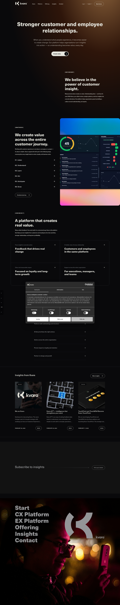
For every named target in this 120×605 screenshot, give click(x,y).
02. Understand (35, 165)
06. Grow (35, 187)
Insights (54, 4)
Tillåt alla (82, 319)
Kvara (33, 4)
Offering (47, 4)
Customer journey (21, 195)
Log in (83, 4)
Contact (61, 4)
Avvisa (38, 319)
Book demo (99, 4)
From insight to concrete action (35, 245)
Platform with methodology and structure (60, 324)
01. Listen (35, 160)
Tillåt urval (60, 319)
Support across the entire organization (84, 267)
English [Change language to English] (89, 4)
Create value (57, 54)
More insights (96, 376)
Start (22, 507)
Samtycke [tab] (37, 289)
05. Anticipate (35, 181)
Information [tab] (60, 289)
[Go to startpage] (21, 3)
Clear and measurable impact (35, 267)
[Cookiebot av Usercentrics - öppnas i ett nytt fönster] (86, 285)
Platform (40, 4)
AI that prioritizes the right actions (60, 332)
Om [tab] (83, 289)
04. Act (35, 176)
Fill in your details (98, 467)
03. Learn (35, 171)
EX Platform (32, 520)
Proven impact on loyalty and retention (60, 348)
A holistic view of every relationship (84, 245)
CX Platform (32, 514)
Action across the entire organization (60, 340)
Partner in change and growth (60, 356)
